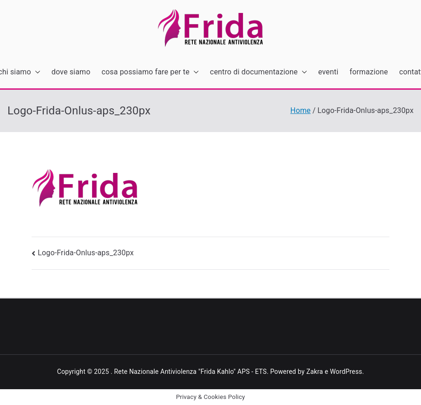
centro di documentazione (258, 72)
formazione (368, 71)
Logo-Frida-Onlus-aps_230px (86, 252)
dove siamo (71, 71)
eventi (328, 71)
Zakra (314, 371)
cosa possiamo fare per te (150, 72)
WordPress (346, 371)
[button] (35, 72)
